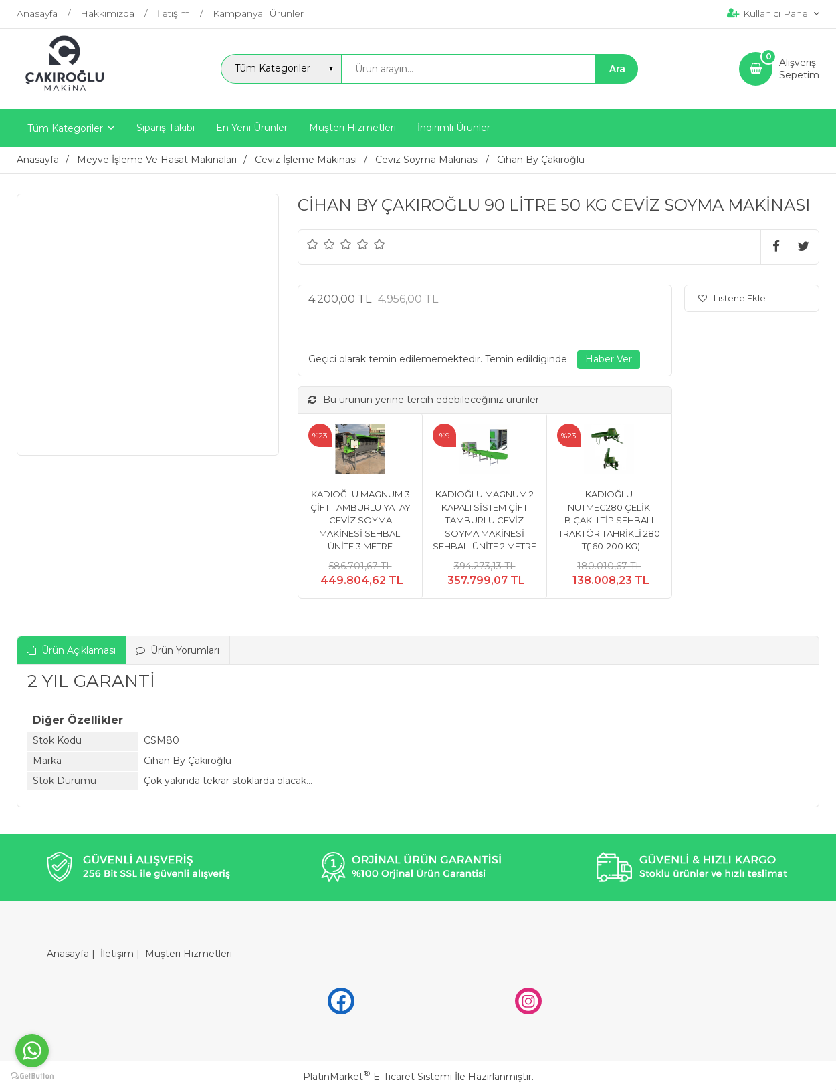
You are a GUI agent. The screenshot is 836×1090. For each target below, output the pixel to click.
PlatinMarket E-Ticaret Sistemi (377, 1077)
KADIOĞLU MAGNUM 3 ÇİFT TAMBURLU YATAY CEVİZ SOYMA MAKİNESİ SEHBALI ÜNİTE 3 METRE (360, 520)
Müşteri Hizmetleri (188, 954)
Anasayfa (68, 954)
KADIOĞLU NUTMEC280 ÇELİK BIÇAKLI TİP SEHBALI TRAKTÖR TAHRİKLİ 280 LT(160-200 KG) (609, 520)
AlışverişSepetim (799, 69)
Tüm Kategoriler (65, 128)
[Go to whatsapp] (32, 1050)
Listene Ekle (732, 298)
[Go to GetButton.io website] (32, 1076)
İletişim (117, 954)
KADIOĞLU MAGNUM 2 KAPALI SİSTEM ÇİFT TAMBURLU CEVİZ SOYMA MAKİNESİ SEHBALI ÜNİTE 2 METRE (484, 520)
